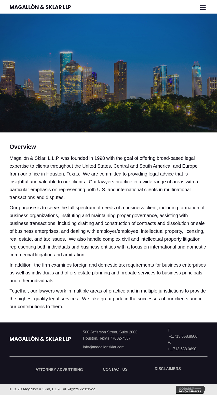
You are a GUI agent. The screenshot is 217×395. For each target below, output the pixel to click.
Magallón (40, 339)
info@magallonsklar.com (104, 347)
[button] (55, 370)
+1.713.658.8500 (183, 336)
